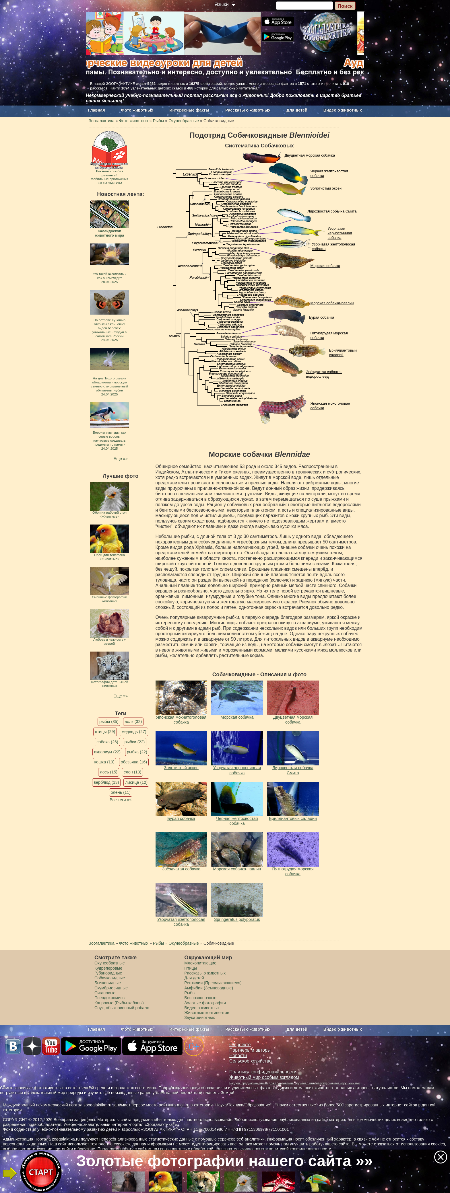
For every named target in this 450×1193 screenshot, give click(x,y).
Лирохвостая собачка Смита (332, 211)
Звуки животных (199, 1017)
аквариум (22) (107, 752)
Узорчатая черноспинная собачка (340, 232)
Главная (96, 110)
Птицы (190, 968)
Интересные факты (189, 110)
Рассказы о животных (247, 110)
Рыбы (189, 993)
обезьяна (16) (134, 762)
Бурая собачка (321, 317)
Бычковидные (107, 982)
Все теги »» (121, 800)
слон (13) (132, 772)
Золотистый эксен (326, 188)
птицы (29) (105, 731)
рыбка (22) (137, 752)
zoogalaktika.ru (66, 1139)
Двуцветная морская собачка (310, 155)
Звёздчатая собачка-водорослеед (324, 374)
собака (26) (107, 742)
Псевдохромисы (109, 997)
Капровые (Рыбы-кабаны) (119, 1003)
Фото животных (137, 110)
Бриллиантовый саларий (343, 352)
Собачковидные (109, 978)
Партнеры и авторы (250, 1050)
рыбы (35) (109, 721)
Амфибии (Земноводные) (208, 988)
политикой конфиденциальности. (301, 1149)
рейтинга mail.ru (174, 1105)
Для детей (296, 110)
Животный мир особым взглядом (264, 1077)
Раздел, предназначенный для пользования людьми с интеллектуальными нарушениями (294, 1083)
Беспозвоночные (200, 997)
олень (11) (121, 792)
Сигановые (104, 993)
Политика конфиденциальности (262, 1071)
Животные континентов (206, 1012)
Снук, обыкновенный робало (121, 1007)
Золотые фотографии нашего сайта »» (224, 1160)
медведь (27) (133, 731)
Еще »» (121, 458)
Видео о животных (342, 110)
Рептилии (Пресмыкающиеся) (213, 982)
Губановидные (108, 973)
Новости (238, 1055)
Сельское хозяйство (250, 1061)
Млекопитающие (200, 963)
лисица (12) (136, 782)
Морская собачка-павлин (332, 303)
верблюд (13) (106, 782)
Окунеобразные (109, 963)
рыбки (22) (135, 742)
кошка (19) (104, 762)
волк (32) (133, 721)
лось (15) (108, 772)
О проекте (240, 1044)
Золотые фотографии (205, 1003)
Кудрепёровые (108, 968)
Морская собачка (325, 266)
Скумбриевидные (111, 988)
